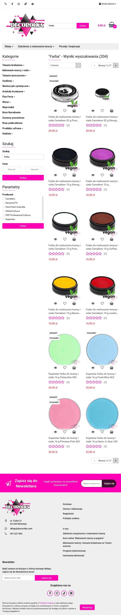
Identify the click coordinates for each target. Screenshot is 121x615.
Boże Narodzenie (11, 112)
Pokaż (23, 226)
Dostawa (67, 504)
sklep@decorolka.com (21, 528)
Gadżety (7, 133)
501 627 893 (16, 533)
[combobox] (65, 65)
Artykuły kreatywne (13, 91)
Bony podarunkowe (12, 123)
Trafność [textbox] (54, 65)
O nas (66, 528)
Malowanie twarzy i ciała (16, 70)
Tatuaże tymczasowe (14, 75)
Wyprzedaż (8, 107)
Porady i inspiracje (69, 46)
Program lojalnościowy (74, 551)
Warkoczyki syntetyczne (16, 86)
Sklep (9, 46)
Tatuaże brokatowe (13, 65)
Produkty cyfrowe (12, 128)
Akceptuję (87, 607)
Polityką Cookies (46, 603)
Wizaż (6, 102)
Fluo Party (8, 96)
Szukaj (23, 177)
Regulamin (68, 513)
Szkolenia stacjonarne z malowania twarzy (84, 533)
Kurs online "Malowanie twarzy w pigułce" (83, 538)
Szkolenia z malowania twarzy (36, 46)
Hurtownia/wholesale (73, 555)
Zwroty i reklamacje (72, 509)
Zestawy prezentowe (13, 117)
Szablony (8, 80)
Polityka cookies (71, 518)
